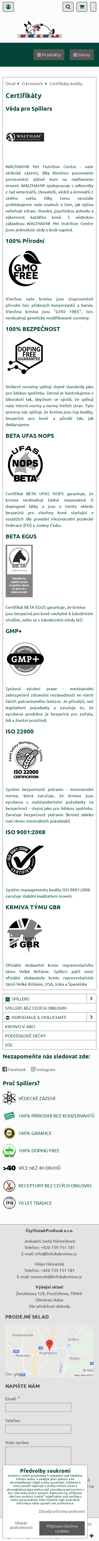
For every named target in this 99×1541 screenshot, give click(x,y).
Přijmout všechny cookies (62, 1528)
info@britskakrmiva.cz (56, 1253)
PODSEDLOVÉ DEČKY (25, 1035)
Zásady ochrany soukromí (62, 1511)
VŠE (9, 1044)
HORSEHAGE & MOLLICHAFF (50, 1017)
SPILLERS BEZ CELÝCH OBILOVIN (36, 1007)
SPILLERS (50, 998)
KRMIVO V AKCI (20, 1026)
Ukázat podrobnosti (21, 1525)
